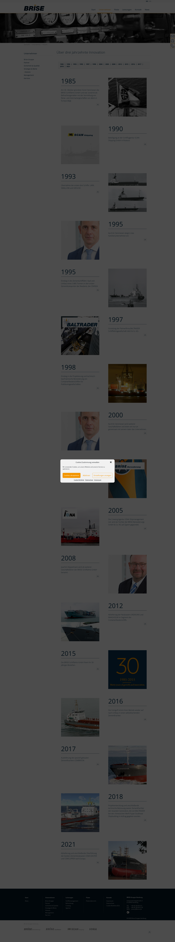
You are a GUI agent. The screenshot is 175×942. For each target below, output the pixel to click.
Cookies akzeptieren (71, 475)
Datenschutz (89, 480)
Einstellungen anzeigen (102, 475)
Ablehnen (86, 475)
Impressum (97, 480)
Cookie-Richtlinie (79, 480)
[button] (111, 462)
